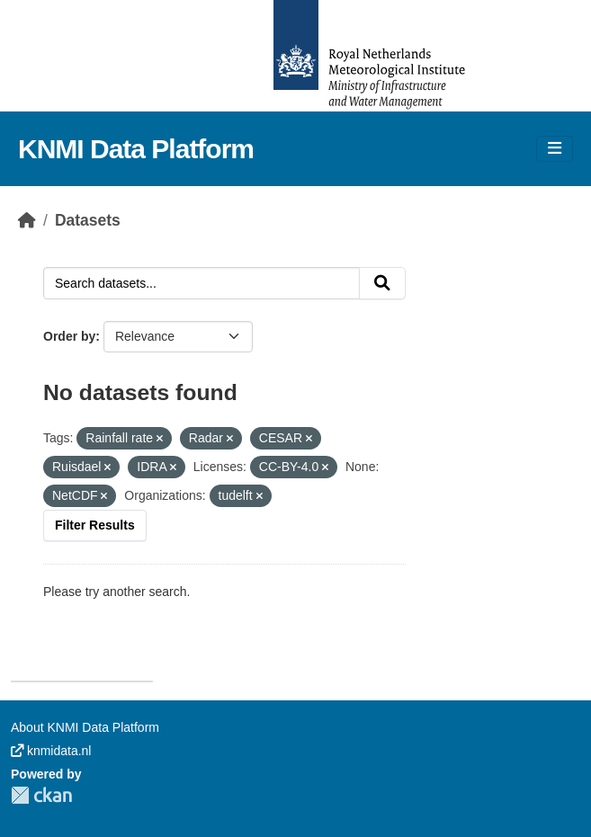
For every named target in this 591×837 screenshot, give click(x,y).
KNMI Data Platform (136, 149)
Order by (69, 336)
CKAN (41, 795)
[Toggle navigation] (554, 149)
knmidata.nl (51, 751)
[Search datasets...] (201, 283)
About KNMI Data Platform (85, 727)
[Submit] (382, 283)
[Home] (27, 220)
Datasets (88, 220)
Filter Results (95, 525)
